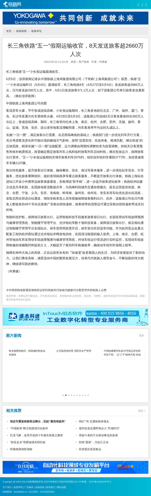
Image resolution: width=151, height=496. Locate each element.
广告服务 (28, 487)
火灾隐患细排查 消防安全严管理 (73, 350)
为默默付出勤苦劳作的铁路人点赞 (86, 290)
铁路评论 (36, 31)
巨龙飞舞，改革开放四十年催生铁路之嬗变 (36, 435)
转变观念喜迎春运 (90, 449)
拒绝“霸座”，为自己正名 (94, 442)
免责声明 (18, 487)
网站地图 (61, 487)
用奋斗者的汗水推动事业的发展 (98, 435)
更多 (141, 335)
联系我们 (50, 487)
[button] (63, 395)
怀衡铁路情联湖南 (21, 449)
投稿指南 (39, 487)
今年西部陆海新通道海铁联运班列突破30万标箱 (35, 290)
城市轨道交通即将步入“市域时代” (99, 428)
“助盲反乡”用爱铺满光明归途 (27, 442)
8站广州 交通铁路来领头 (94, 421)
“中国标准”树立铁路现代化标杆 (29, 428)
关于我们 (7, 487)
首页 (8, 31)
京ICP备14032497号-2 (100, 481)
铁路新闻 (21, 31)
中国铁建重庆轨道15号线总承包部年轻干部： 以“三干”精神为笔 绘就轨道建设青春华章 (122, 354)
